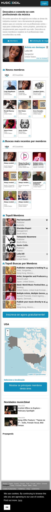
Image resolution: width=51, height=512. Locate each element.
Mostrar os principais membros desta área (25, 387)
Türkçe (12, 485)
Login (44, 3)
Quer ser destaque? (42, 58)
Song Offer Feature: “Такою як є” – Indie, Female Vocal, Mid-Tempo (31, 422)
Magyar (25, 485)
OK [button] (7, 507)
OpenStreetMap (40, 374)
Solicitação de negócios (39, 41)
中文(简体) (18, 485)
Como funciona (9, 489)
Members (13, 41)
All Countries (18, 75)
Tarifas (21, 489)
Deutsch (5, 483)
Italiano (38, 483)
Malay (30, 485)
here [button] (20, 500)
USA (7, 75)
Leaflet (30, 374)
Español (16, 483)
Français (22, 483)
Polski (27, 483)
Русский (33, 483)
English (10, 483)
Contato (35, 489)
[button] (25, 315)
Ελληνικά (44, 483)
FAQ (28, 489)
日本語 (35, 485)
